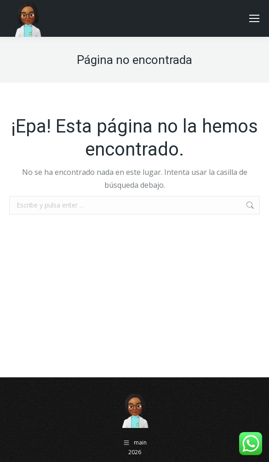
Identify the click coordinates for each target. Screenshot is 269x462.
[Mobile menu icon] (254, 18)
